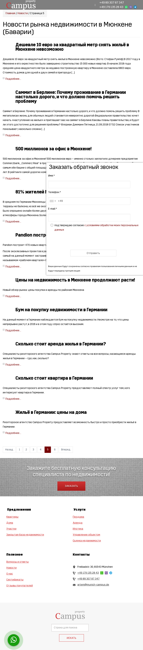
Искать (71, 638)
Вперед (65, 449)
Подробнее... (13, 78)
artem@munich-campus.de (93, 584)
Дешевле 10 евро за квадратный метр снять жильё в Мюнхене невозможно (72, 47)
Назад (9, 449)
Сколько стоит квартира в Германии (54, 378)
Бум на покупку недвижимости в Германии (61, 309)
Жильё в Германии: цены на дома (51, 412)
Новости (23, 13)
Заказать (71, 486)
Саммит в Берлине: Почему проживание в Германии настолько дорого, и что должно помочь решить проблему (70, 97)
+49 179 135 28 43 (111, 7)
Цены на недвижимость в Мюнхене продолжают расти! (75, 280)
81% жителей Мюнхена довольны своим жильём (67, 192)
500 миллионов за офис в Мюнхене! (53, 148)
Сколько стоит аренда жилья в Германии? (60, 344)
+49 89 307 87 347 (111, 2)
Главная (10, 13)
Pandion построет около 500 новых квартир (62, 235)
